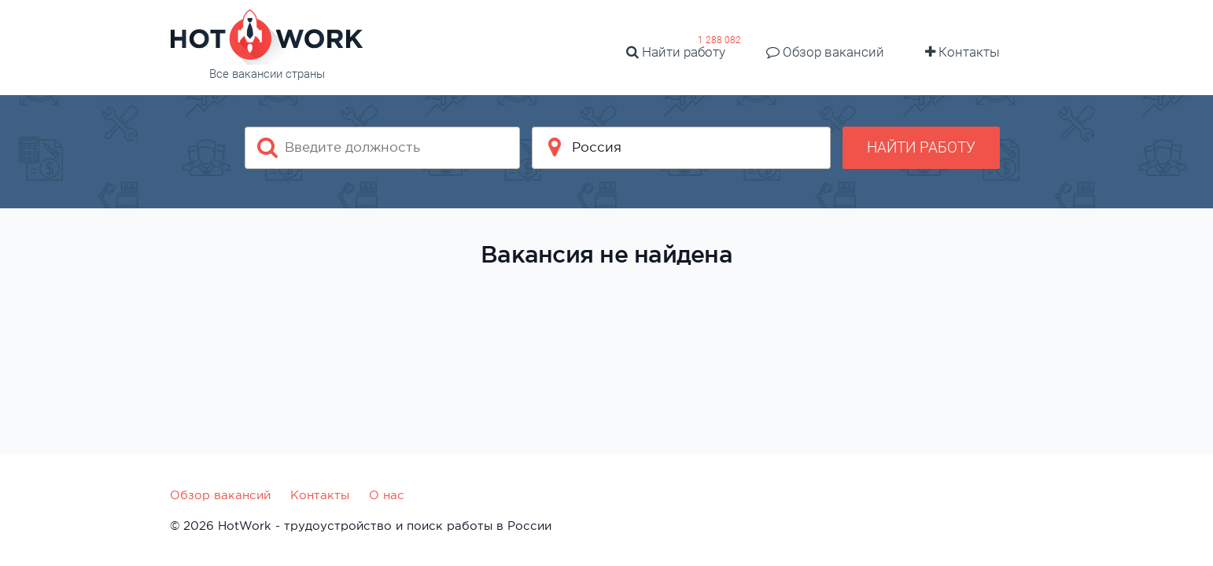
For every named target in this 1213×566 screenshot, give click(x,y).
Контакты (962, 52)
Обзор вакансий (825, 52)
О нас (386, 495)
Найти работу (675, 52)
